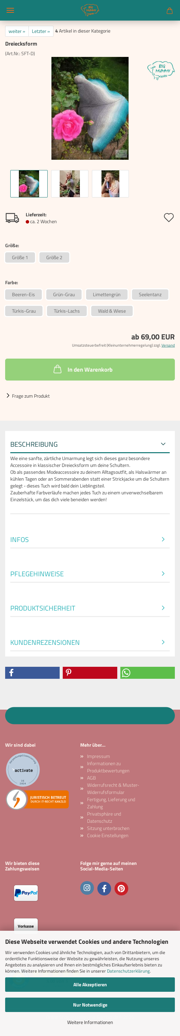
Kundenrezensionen (45, 642)
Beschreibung (34, 444)
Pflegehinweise (37, 573)
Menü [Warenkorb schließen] (10, 10)
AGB (91, 777)
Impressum (98, 756)
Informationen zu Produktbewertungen (108, 767)
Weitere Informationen (90, 1022)
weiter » (17, 31)
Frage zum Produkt (31, 395)
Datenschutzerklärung (128, 970)
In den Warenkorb (82, 368)
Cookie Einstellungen (107, 835)
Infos (19, 539)
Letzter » (41, 31)
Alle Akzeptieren (90, 984)
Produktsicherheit (42, 608)
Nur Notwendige (90, 1004)
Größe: (12, 245)
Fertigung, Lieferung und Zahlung (111, 803)
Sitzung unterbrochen (108, 828)
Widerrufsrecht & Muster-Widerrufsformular (113, 788)
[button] (32, 673)
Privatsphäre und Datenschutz (104, 817)
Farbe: (11, 282)
